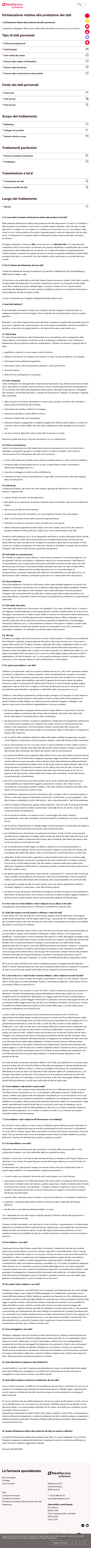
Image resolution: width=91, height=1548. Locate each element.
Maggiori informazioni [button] (60, 1543)
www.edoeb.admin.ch (12, 1422)
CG (23, 733)
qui (54, 1263)
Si (75, 1543)
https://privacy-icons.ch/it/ (67, 28)
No (85, 1543)
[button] (86, 4)
